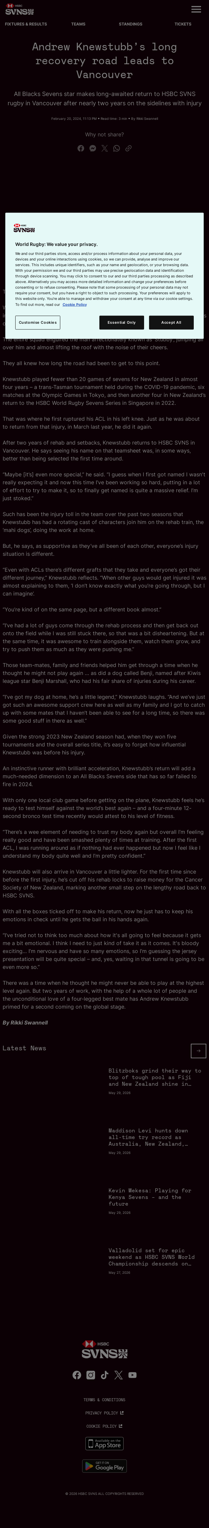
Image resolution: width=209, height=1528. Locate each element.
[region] (104, 276)
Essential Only (122, 322)
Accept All (171, 322)
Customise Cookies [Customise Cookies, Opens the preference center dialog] (38, 322)
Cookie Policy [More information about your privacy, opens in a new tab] (75, 304)
